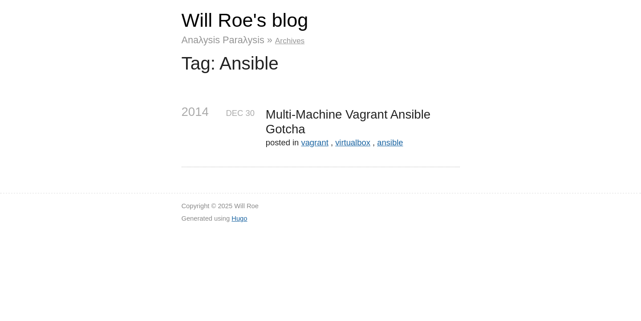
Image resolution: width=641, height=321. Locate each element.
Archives (289, 40)
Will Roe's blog (245, 20)
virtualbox (352, 142)
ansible (390, 142)
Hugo (239, 218)
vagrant (314, 142)
